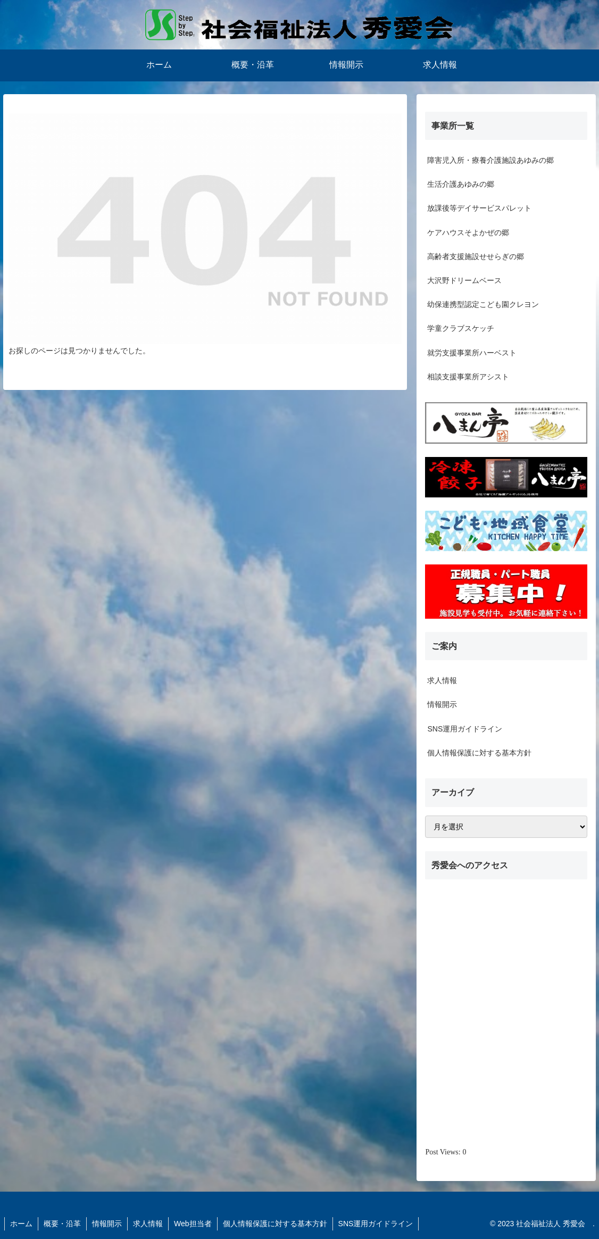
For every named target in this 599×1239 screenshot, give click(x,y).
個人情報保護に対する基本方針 (479, 753)
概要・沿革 (62, 1223)
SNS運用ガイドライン (464, 729)
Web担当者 (193, 1223)
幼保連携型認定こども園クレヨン (483, 304)
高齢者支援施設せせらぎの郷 (475, 256)
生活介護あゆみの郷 (460, 184)
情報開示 (442, 704)
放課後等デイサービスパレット (479, 208)
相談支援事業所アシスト (468, 376)
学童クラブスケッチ (460, 328)
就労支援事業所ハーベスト (472, 352)
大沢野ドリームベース (464, 280)
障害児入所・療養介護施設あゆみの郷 (490, 160)
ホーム (21, 1223)
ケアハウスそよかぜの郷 (468, 232)
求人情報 (442, 680)
